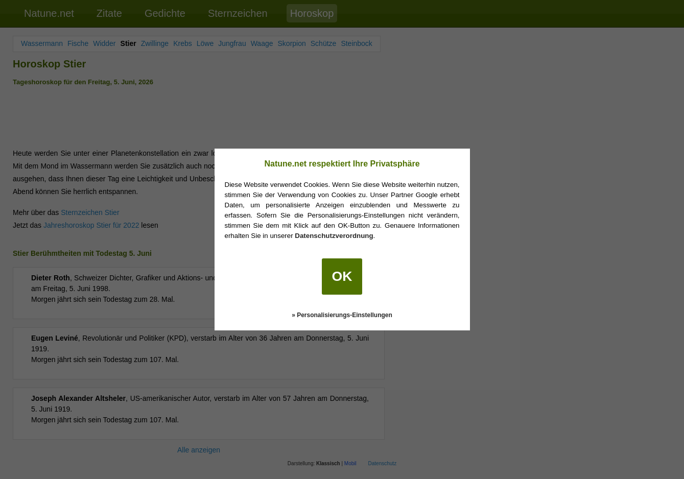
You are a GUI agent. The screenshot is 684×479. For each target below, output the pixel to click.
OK (342, 276)
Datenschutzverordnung (334, 236)
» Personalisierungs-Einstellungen (342, 315)
